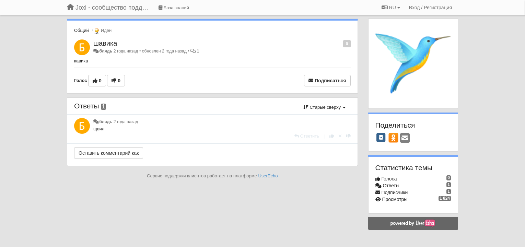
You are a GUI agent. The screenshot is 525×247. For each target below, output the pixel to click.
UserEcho (268, 175)
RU (391, 7)
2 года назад (126, 121)
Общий (81, 30)
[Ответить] (306, 136)
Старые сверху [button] (324, 107)
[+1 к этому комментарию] (331, 136)
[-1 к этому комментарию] (348, 136)
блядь (105, 51)
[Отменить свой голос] (340, 136)
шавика (105, 43)
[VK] (381, 137)
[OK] (393, 137)
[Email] (405, 138)
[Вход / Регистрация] (430, 7)
